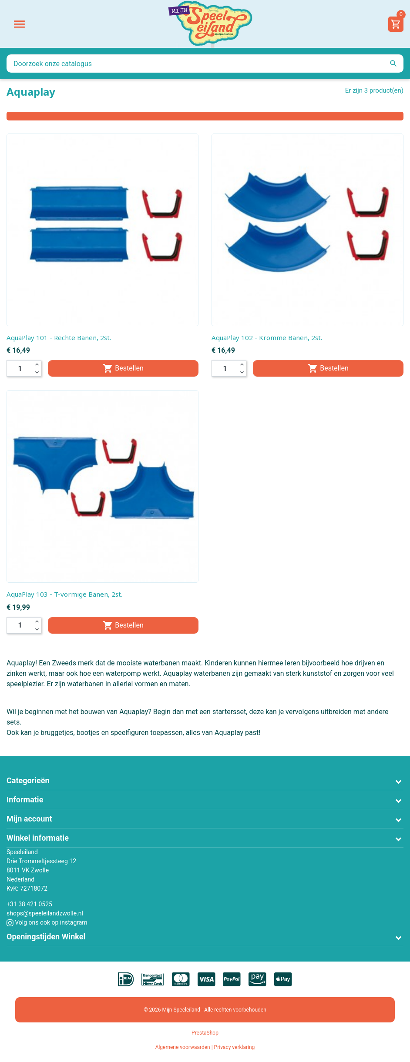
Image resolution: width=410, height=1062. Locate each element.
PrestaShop (205, 1033)
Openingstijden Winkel (46, 936)
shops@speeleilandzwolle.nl (45, 913)
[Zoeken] (205, 63)
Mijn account (29, 818)
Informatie (25, 799)
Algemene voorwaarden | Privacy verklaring (205, 1047)
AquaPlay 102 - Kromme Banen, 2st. (267, 337)
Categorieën (28, 780)
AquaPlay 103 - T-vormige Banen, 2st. (64, 594)
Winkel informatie (38, 837)
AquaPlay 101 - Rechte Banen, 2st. (59, 337)
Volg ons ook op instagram (47, 922)
